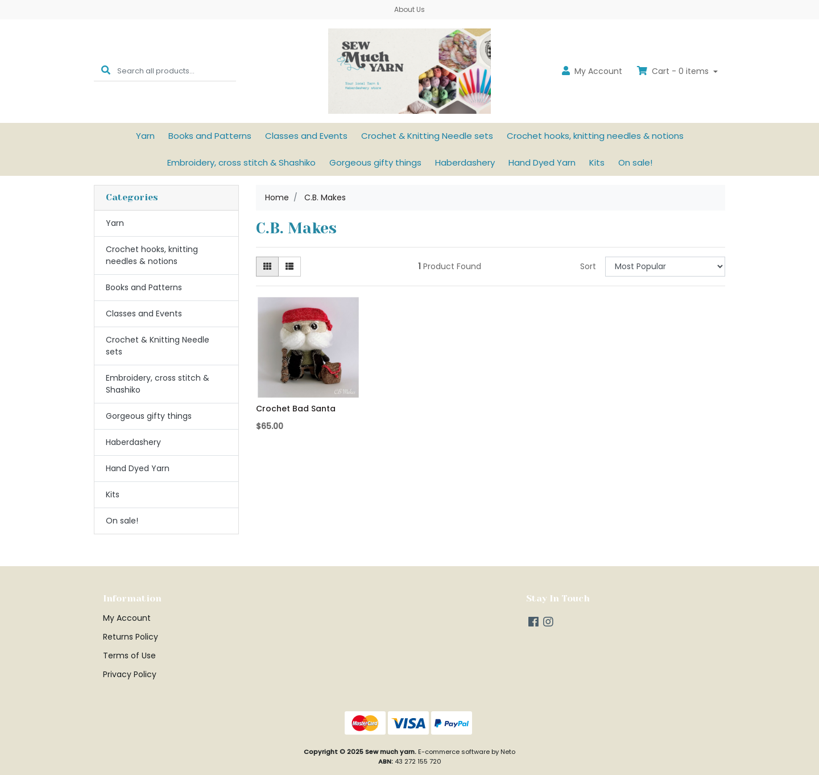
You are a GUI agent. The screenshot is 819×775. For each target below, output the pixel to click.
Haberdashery (465, 162)
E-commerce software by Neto (466, 751)
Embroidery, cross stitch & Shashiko (241, 162)
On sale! (635, 162)
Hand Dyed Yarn (542, 162)
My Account (127, 618)
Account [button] (592, 71)
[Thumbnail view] (267, 267)
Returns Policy (130, 636)
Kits (597, 162)
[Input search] (176, 71)
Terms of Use (129, 655)
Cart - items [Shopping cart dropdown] (674, 71)
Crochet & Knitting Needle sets (427, 136)
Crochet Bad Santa (296, 408)
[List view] (289, 267)
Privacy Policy (129, 674)
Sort (588, 266)
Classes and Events (306, 136)
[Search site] (106, 71)
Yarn (145, 136)
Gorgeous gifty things (375, 162)
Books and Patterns (209, 136)
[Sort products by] (665, 267)
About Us (409, 9)
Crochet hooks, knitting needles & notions (595, 136)
